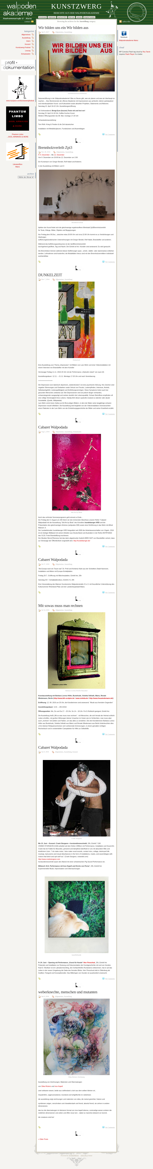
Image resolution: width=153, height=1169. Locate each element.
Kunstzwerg (76, 6)
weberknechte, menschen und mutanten (67, 992)
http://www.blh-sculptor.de (64, 698)
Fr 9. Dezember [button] (44, 155)
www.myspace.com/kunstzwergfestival (20, 100)
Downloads (42, 17)
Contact (27, 21)
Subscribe (126, 21)
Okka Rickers (46, 1086)
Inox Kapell (59, 1086)
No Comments (110, 134)
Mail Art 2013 (62, 17)
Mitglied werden (89, 17)
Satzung (79, 17)
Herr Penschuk (89, 962)
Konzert (27, 44)
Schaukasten (25, 54)
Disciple (84, 1155)
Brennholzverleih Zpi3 (55, 147)
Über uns (71, 17)
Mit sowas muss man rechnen (60, 605)
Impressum (52, 17)
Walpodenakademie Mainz (128, 39)
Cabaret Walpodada (52, 427)
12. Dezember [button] (59, 155)
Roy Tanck (146, 52)
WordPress (74, 1155)
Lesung (27, 51)
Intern (28, 41)
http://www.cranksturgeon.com (49, 859)
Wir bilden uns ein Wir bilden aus (63, 27)
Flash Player (129, 54)
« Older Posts (43, 1139)
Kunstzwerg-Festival (23, 47)
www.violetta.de (82, 698)
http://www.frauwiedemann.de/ (101, 698)
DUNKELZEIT (50, 275)
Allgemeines (26, 34)
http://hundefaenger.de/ (81, 541)
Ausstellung (26, 38)
